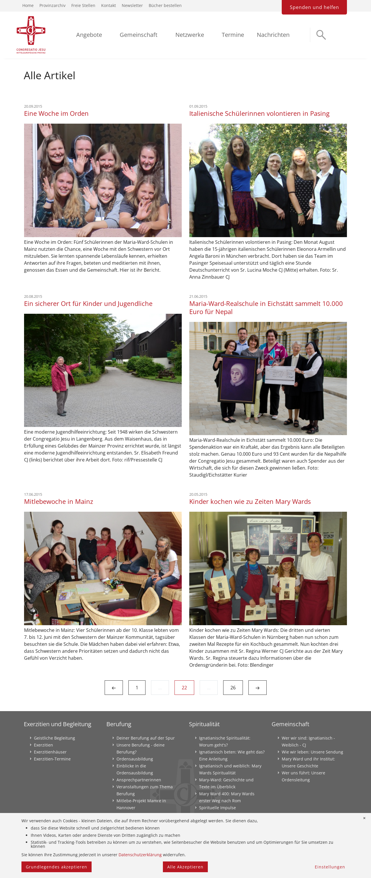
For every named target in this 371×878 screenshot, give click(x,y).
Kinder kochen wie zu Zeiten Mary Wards (250, 501)
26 (233, 687)
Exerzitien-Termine (52, 759)
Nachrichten (273, 35)
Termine (233, 35)
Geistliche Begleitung (54, 738)
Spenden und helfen (314, 7)
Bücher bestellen (165, 5)
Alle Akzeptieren (185, 867)
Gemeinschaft (138, 35)
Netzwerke (189, 35)
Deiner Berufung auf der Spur (146, 738)
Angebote (89, 35)
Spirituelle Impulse (217, 807)
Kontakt (108, 5)
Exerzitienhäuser (50, 752)
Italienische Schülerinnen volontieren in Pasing (259, 113)
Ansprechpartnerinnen (139, 780)
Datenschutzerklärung (140, 854)
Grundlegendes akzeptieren (56, 867)
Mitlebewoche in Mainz (58, 501)
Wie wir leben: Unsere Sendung (312, 752)
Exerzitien (43, 745)
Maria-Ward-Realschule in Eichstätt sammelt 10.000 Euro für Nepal (266, 307)
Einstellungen (330, 867)
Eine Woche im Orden (56, 113)
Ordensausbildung (135, 759)
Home (28, 5)
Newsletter (132, 5)
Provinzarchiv (52, 5)
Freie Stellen (83, 5)
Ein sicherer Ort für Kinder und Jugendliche (88, 303)
